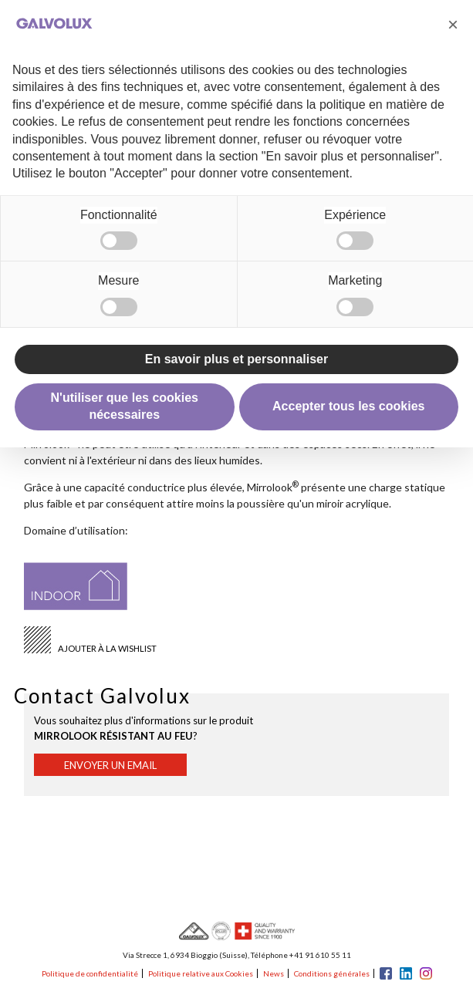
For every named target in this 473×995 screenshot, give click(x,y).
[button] (453, 24)
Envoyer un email (110, 765)
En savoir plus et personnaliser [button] (236, 359)
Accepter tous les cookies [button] (348, 406)
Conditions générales (332, 973)
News (273, 973)
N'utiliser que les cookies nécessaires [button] (124, 406)
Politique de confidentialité (90, 973)
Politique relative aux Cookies (200, 973)
